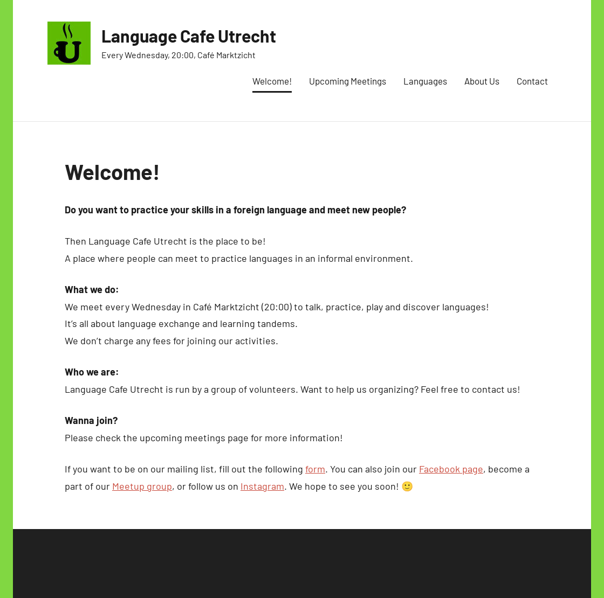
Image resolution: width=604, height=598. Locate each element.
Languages (425, 80)
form (315, 469)
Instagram (262, 486)
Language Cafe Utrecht (188, 35)
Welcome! (272, 80)
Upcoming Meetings (347, 80)
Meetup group (142, 486)
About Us (481, 80)
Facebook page (451, 469)
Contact (532, 80)
